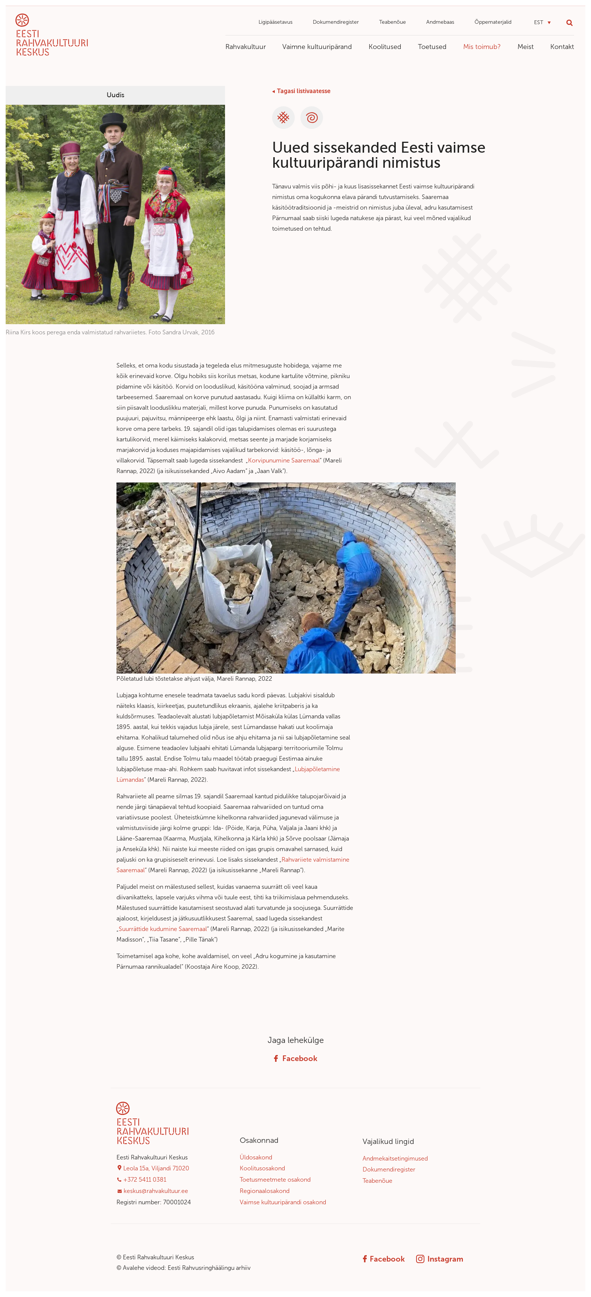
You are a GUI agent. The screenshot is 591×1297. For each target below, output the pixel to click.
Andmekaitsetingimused (395, 1158)
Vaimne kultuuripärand (317, 47)
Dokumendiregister (336, 22)
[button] (542, 22)
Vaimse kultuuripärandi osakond (283, 1202)
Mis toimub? (482, 47)
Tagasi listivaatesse (304, 91)
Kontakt (562, 47)
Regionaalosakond (264, 1190)
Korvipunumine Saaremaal (284, 460)
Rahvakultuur (245, 47)
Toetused (432, 47)
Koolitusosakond (262, 1168)
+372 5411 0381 (144, 1179)
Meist (526, 47)
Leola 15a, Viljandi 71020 (156, 1168)
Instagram (439, 1258)
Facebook (295, 1058)
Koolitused (385, 47)
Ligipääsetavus (275, 22)
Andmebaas (440, 22)
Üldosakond (256, 1157)
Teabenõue (392, 22)
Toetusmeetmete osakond (275, 1179)
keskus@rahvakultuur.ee (156, 1190)
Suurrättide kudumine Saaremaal (163, 929)
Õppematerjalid (493, 22)
